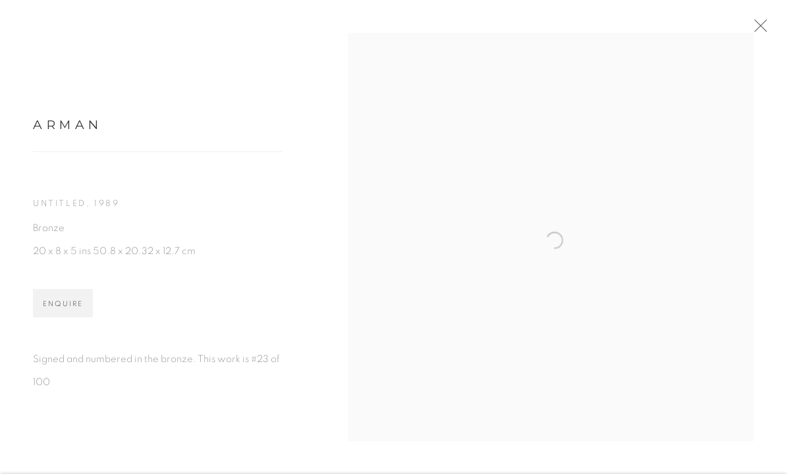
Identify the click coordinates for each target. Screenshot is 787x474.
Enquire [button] (63, 310)
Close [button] (770, 30)
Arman (68, 130)
